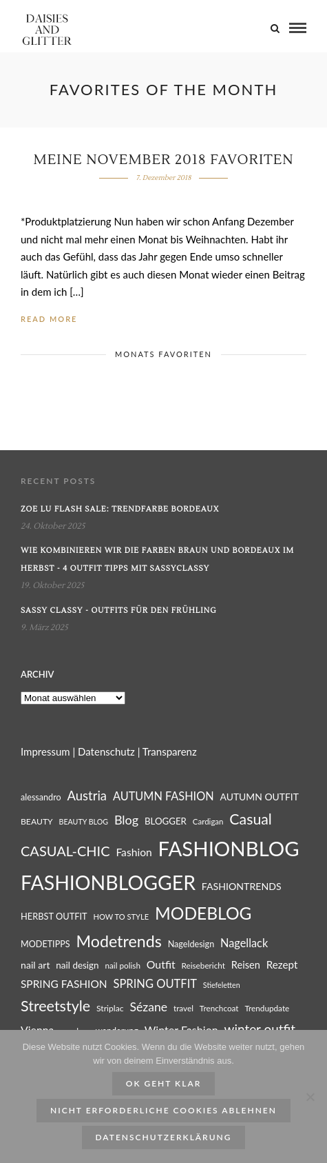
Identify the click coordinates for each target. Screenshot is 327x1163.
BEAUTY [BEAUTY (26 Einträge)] (37, 821)
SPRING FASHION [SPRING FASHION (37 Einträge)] (64, 984)
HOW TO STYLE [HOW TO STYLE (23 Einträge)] (121, 916)
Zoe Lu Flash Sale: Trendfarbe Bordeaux (120, 509)
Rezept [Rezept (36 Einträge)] (282, 964)
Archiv (37, 674)
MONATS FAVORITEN (163, 354)
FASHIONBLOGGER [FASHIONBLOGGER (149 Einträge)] (108, 882)
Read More (49, 318)
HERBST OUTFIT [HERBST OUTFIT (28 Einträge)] (54, 916)
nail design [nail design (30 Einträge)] (77, 965)
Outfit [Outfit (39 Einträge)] (161, 964)
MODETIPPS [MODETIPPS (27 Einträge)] (45, 944)
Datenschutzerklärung (164, 1137)
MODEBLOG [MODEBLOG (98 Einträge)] (203, 913)
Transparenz (170, 751)
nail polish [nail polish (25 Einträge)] (122, 965)
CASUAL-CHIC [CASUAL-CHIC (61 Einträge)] (65, 850)
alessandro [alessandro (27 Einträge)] (41, 797)
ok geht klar (164, 1083)
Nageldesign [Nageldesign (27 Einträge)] (191, 944)
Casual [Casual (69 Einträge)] (250, 819)
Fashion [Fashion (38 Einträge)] (133, 852)
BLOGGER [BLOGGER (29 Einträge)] (166, 821)
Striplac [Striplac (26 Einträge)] (110, 1008)
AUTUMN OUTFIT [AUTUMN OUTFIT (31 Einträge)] (259, 796)
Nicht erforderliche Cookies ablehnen (163, 1110)
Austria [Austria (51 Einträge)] (87, 795)
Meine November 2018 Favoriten (163, 160)
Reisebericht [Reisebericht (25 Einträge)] (203, 965)
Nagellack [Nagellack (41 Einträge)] (244, 942)
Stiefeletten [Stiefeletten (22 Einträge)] (221, 984)
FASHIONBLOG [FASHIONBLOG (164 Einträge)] (228, 848)
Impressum (45, 751)
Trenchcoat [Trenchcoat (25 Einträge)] (219, 1008)
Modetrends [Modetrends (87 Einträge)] (118, 941)
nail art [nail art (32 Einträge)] (35, 965)
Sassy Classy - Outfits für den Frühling (119, 610)
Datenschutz (106, 751)
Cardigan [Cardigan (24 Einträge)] (208, 821)
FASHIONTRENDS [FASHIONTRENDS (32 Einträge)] (242, 886)
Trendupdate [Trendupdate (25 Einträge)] (266, 1008)
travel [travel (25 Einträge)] (183, 1008)
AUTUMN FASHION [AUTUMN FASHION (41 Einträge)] (163, 795)
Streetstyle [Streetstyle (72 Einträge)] (55, 1006)
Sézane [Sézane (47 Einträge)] (148, 1007)
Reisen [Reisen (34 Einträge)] (245, 965)
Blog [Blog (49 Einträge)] (126, 819)
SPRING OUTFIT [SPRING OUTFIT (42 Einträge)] (155, 984)
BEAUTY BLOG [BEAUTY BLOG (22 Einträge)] (84, 821)
